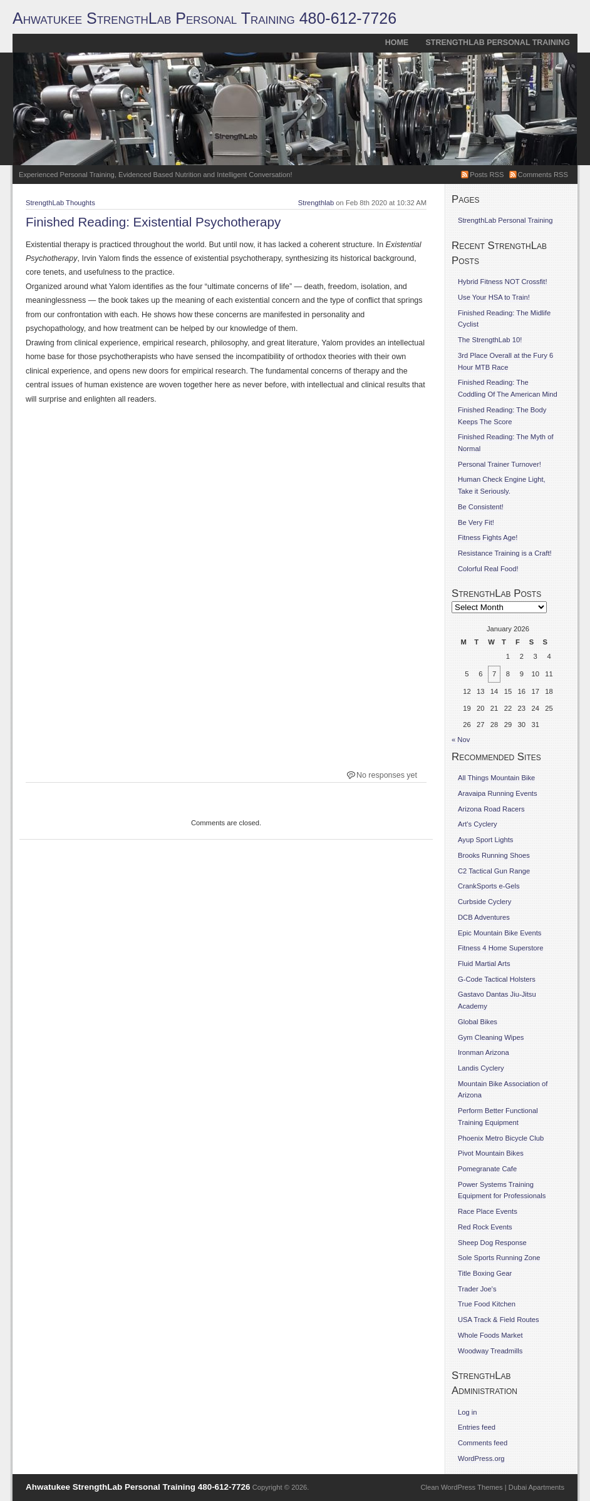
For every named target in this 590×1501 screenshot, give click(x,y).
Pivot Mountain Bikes (491, 1153)
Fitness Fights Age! (487, 537)
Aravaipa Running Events (497, 793)
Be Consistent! (481, 507)
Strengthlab (316, 202)
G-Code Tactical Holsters (497, 979)
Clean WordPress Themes (462, 1487)
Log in (467, 1412)
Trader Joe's (477, 1289)
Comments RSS (543, 174)
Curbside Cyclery (484, 901)
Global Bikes (477, 1021)
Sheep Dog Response (492, 1242)
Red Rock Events (485, 1227)
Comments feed (482, 1443)
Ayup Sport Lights (485, 839)
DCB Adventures (484, 917)
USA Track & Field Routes (498, 1319)
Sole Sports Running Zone (499, 1257)
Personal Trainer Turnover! (499, 464)
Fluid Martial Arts (484, 963)
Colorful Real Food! (488, 568)
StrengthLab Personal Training (498, 42)
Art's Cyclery (477, 824)
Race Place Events (487, 1211)
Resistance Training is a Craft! (505, 553)
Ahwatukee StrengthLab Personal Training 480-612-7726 (204, 18)
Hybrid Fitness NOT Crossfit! (502, 281)
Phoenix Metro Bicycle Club (501, 1138)
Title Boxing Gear (485, 1273)
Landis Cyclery (481, 1068)
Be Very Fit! (476, 522)
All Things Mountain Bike (496, 777)
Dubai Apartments (536, 1487)
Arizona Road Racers (491, 809)
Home (396, 42)
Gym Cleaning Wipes (491, 1037)
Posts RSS (487, 174)
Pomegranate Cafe (487, 1169)
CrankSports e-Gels (489, 886)
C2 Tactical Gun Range (494, 871)
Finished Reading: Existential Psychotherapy (153, 222)
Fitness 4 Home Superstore (501, 948)
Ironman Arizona (483, 1052)
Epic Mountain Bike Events (499, 933)
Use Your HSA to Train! (494, 297)
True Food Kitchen (486, 1304)
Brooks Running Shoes (494, 855)
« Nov (461, 739)
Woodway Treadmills (490, 1351)
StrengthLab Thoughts (60, 202)
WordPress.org (481, 1458)
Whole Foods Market (490, 1335)
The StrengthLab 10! (490, 339)
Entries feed (476, 1427)
